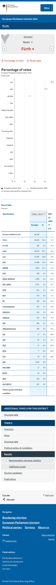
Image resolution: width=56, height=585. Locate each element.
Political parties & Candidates (18, 447)
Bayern (26, 41)
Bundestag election (14, 517)
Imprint (51, 539)
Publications (10, 479)
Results (5, 25)
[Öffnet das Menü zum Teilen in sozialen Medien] (8, 499)
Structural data (11, 441)
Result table (35, 60)
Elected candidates (13, 472)
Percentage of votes (14, 60)
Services (30, 527)
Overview (8, 429)
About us (43, 527)
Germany (28, 36)
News (7, 435)
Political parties (12, 527)
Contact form (10, 540)
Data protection (48, 534)
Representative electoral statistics (25, 460)
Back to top (49, 495)
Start (13, 8)
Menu (46, 7)
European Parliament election (21, 522)
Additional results (17, 466)
